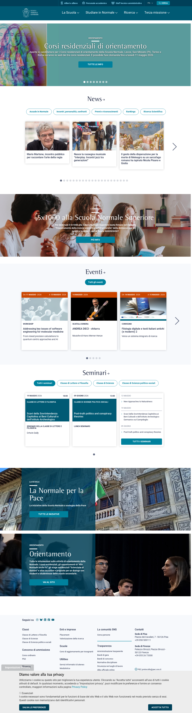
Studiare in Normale (100, 12)
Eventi (95, 273)
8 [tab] (106, 82)
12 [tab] (95, 181)
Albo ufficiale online (106, 667)
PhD (24, 656)
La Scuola (69, 12)
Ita (150, 3)
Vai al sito (49, 584)
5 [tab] (97, 82)
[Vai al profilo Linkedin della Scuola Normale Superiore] (45, 616)
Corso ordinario (29, 652)
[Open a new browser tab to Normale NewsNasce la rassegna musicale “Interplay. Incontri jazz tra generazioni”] (94, 144)
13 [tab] (98, 181)
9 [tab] (86, 181)
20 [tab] (120, 181)
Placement (65, 631)
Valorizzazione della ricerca (73, 635)
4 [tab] (93, 82)
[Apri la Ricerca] (163, 3)
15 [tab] (105, 181)
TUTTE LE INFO (95, 64)
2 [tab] (87, 82)
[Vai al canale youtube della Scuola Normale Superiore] (53, 616)
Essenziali (27, 693)
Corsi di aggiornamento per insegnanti (73, 650)
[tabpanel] (95, 54)
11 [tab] (92, 181)
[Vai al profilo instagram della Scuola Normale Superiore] (37, 616)
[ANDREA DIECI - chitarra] (94, 318)
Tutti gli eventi (95, 283)
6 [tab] (100, 82)
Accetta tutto (160, 707)
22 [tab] (127, 181)
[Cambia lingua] (152, 3)
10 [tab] (89, 181)
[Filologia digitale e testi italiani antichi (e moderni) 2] (143, 318)
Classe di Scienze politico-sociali (138, 385)
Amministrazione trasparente (111, 648)
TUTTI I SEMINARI (142, 444)
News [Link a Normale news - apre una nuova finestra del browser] (96, 99)
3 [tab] (90, 82)
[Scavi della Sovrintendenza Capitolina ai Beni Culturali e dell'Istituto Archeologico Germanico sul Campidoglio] (47, 422)
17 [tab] (111, 181)
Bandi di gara (103, 652)
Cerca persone (104, 631)
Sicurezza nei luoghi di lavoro (111, 663)
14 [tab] (101, 181)
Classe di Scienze (105, 385)
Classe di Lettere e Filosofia (74, 385)
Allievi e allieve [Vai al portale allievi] (71, 3)
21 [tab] (123, 181)
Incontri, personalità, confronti (72, 112)
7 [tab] (103, 82)
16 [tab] (108, 181)
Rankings (130, 112)
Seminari (96, 375)
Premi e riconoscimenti (106, 112)
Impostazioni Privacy (17, 667)
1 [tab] (84, 82)
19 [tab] (117, 181)
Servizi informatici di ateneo (73, 665)
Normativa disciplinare (108, 660)
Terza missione (155, 12)
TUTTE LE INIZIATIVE (48, 516)
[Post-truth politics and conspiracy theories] (94, 419)
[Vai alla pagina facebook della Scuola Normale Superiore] (49, 616)
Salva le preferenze (34, 707)
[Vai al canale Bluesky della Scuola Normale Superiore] (41, 616)
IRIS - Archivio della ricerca (35, 669)
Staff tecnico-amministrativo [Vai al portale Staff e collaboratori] (128, 3)
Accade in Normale (39, 112)
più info (95, 240)
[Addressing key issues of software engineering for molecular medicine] (45, 320)
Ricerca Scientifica (153, 112)
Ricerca (129, 12)
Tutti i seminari (44, 385)
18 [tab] (114, 181)
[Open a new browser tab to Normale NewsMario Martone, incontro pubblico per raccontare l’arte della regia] (47, 143)
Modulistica (65, 668)
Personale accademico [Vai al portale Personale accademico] (96, 3)
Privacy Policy (79, 686)
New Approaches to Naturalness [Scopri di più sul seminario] (139, 404)
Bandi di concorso (106, 656)
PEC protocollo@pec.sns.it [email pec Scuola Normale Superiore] (149, 666)
